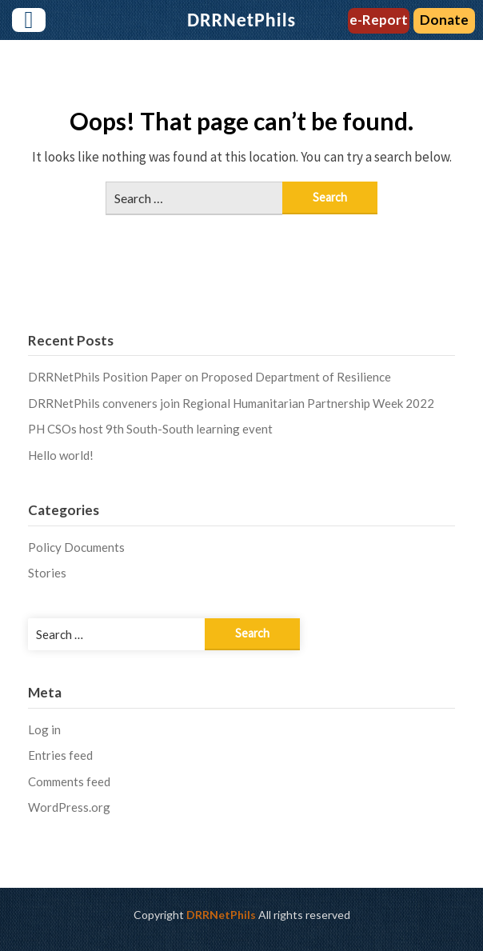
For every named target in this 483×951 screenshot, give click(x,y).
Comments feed (69, 781)
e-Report (378, 19)
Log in (44, 729)
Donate (444, 19)
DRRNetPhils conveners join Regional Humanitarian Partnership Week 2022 (231, 403)
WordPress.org (69, 807)
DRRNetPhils (221, 914)
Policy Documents (76, 547)
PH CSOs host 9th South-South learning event (150, 429)
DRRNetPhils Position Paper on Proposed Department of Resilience (209, 377)
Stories (47, 572)
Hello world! (61, 455)
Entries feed (60, 755)
